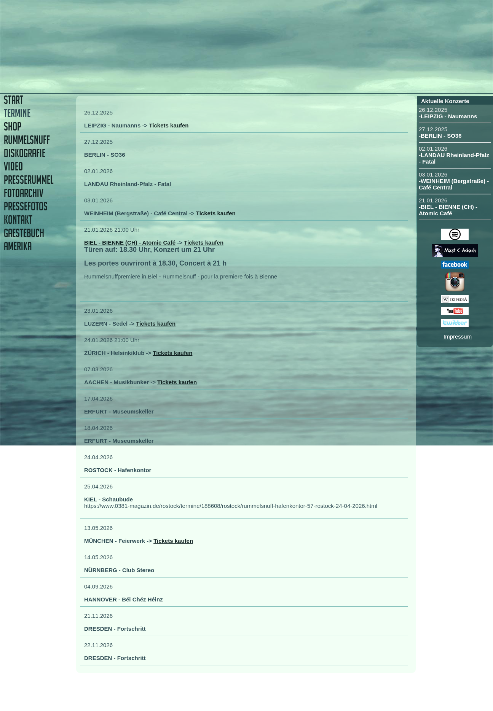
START (13, 100)
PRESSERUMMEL (28, 179)
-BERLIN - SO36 (440, 135)
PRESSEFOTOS (26, 206)
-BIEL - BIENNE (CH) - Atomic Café (448, 210)
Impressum (458, 336)
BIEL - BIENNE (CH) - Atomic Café (130, 242)
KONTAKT (18, 219)
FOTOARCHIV (23, 193)
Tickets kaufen (168, 125)
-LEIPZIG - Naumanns (448, 116)
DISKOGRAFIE (24, 153)
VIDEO (13, 166)
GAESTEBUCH (24, 233)
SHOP (12, 126)
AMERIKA (18, 246)
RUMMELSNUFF (27, 140)
